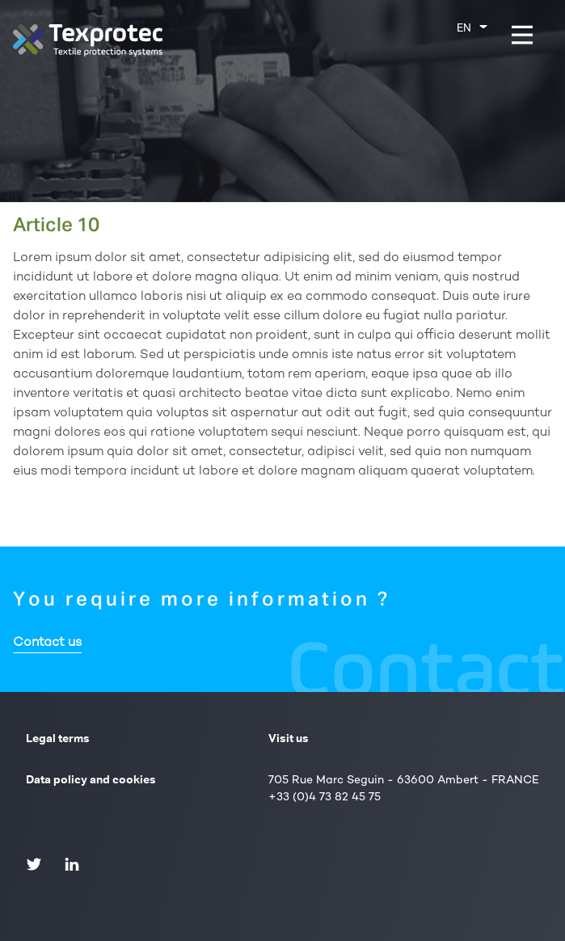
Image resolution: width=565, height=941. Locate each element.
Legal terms (58, 739)
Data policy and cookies (91, 780)
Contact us (47, 643)
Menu (533, 34)
